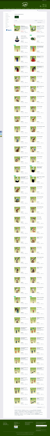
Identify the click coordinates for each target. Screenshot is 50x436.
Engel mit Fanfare (39, 247)
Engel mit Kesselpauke (24, 96)
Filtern (16, 20)
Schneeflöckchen (17, 411)
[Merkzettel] (46, 6)
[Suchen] (37, 10)
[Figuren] (40, 8)
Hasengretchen (37, 414)
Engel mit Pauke (39, 146)
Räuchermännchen (8, 16)
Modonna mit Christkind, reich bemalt (40, 56)
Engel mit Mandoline (40, 136)
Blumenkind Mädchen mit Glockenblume (40, 328)
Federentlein (32, 413)
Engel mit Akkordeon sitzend (40, 267)
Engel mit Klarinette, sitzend (41, 126)
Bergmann (31, 412)
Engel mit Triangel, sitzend (24, 76)
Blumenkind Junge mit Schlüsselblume (24, 328)
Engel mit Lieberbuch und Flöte (40, 86)
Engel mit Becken (23, 247)
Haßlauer (21, 414)
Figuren (6, 23)
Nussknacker (7, 15)
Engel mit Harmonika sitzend (40, 237)
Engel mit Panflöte (23, 106)
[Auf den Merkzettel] (26, 32)
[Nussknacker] (13, 8)
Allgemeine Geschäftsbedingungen (29, 422)
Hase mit (40, 411)
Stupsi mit (32, 414)
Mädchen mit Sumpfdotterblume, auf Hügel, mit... (24, 26)
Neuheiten (7, 13)
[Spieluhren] (32, 8)
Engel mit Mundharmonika (40, 96)
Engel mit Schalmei (23, 297)
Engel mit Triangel (23, 166)
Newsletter (15, 424)
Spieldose (26, 411)
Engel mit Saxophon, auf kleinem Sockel (24, 177)
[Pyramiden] (23, 8)
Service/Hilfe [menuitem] (44, 0)
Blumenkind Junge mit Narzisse (24, 378)
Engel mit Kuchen (23, 317)
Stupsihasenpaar (21, 411)
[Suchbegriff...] (24, 10)
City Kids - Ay (23, 412)
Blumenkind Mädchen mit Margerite (40, 318)
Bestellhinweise (16, 422)
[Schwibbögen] (28, 8)
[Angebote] (44, 8)
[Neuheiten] (9, 8)
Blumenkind (37, 412)
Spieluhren (7, 20)
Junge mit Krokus (39, 307)
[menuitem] (24, 11)
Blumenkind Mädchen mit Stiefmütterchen (24, 358)
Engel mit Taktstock (39, 156)
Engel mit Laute (39, 116)
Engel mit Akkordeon (24, 267)
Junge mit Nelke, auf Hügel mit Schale (40, 26)
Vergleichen (22, 32)
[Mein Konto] (44, 4)
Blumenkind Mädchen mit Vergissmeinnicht (40, 368)
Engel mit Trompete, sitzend (25, 116)
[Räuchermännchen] (18, 8)
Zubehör (7, 27)
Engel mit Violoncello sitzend (24, 147)
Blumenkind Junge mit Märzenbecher (24, 338)
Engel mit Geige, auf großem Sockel (41, 177)
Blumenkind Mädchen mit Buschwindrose (40, 388)
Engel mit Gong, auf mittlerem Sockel (39, 167)
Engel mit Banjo (23, 277)
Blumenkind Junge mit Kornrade (24, 388)
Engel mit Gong (23, 287)
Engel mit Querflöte (39, 76)
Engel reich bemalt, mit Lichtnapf (24, 66)
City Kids (19, 415)
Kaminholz (40, 414)
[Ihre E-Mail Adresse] (40, 425)
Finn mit (34, 412)
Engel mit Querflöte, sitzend (25, 86)
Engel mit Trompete (39, 106)
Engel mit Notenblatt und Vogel (24, 157)
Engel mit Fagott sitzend (40, 257)
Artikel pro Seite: (39, 22)
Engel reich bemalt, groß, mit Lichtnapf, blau (24, 308)
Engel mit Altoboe (39, 277)
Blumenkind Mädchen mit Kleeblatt (24, 368)
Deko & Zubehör (7, 26)
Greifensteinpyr (20, 412)
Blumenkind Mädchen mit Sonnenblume (24, 348)
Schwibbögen (7, 19)
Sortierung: (36, 20)
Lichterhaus (41, 412)
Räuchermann (30, 411)
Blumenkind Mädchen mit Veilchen (40, 398)
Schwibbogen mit (37, 411)
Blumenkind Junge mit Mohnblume (40, 348)
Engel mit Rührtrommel (24, 136)
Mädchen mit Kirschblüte (40, 297)
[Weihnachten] (37, 8)
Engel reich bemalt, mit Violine (24, 56)
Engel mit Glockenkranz (40, 287)
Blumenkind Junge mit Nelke (24, 398)
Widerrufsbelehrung (27, 424)
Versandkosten (26, 432)
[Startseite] (5, 8)
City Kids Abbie (25, 413)
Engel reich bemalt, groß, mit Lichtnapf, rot (40, 66)
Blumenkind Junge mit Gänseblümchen (40, 358)
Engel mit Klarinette (23, 126)
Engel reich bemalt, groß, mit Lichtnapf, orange (40, 46)
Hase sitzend (17, 413)
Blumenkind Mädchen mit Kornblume (40, 378)
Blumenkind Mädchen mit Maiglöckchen (40, 338)
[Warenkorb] (42, 6)
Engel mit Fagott (23, 257)
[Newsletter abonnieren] (46, 425)
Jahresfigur (16, 412)
